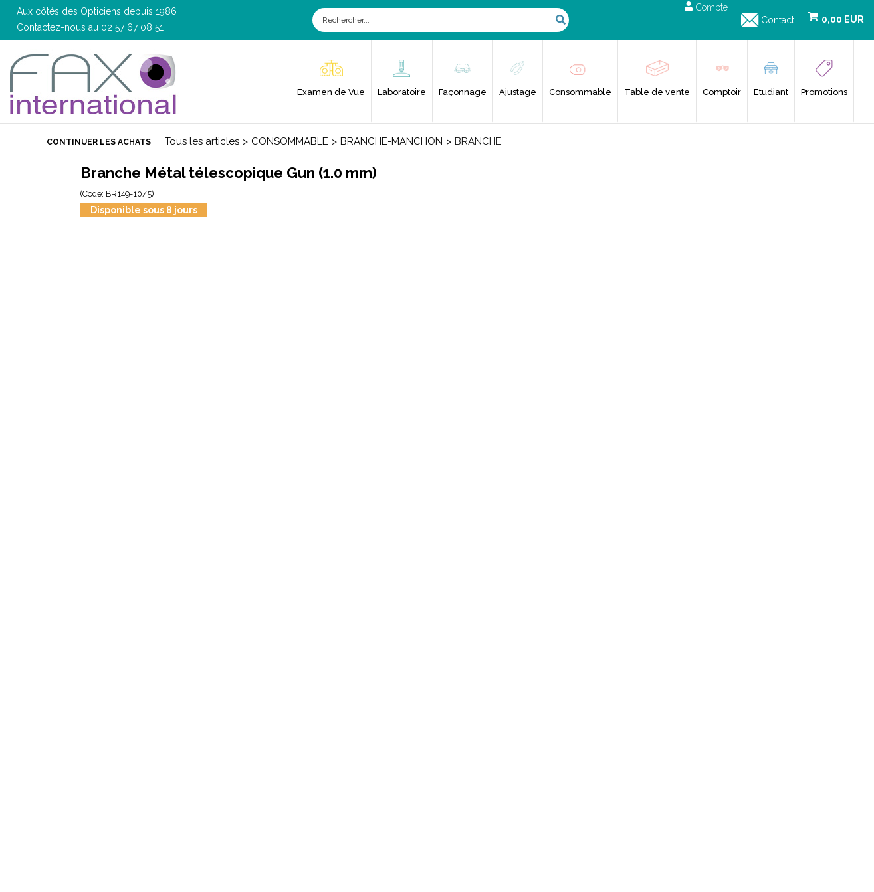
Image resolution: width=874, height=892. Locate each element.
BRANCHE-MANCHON (391, 141)
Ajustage (517, 92)
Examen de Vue (331, 92)
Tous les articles (202, 141)
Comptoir (722, 92)
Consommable (580, 92)
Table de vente (657, 92)
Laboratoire (402, 92)
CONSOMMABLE (289, 141)
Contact (777, 20)
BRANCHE (478, 141)
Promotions (824, 92)
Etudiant (771, 92)
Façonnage (463, 92)
